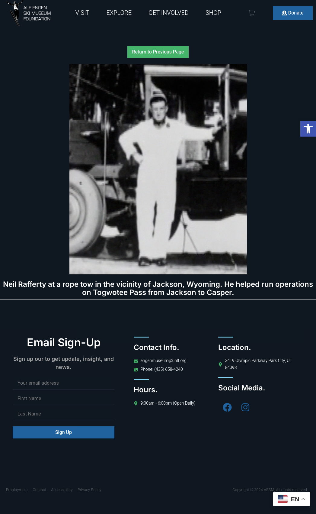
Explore (119, 12)
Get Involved (168, 12)
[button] (308, 129)
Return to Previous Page (158, 52)
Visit (82, 12)
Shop (213, 12)
